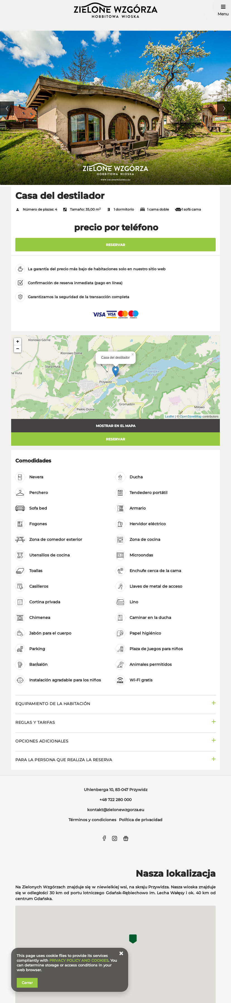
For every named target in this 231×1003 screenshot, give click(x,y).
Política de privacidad (140, 819)
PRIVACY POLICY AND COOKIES (78, 960)
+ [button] (17, 341)
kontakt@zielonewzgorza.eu (115, 809)
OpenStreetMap (191, 416)
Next (224, 108)
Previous (7, 108)
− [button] (17, 349)
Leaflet (169, 416)
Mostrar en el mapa (115, 426)
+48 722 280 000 (115, 799)
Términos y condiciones (92, 819)
